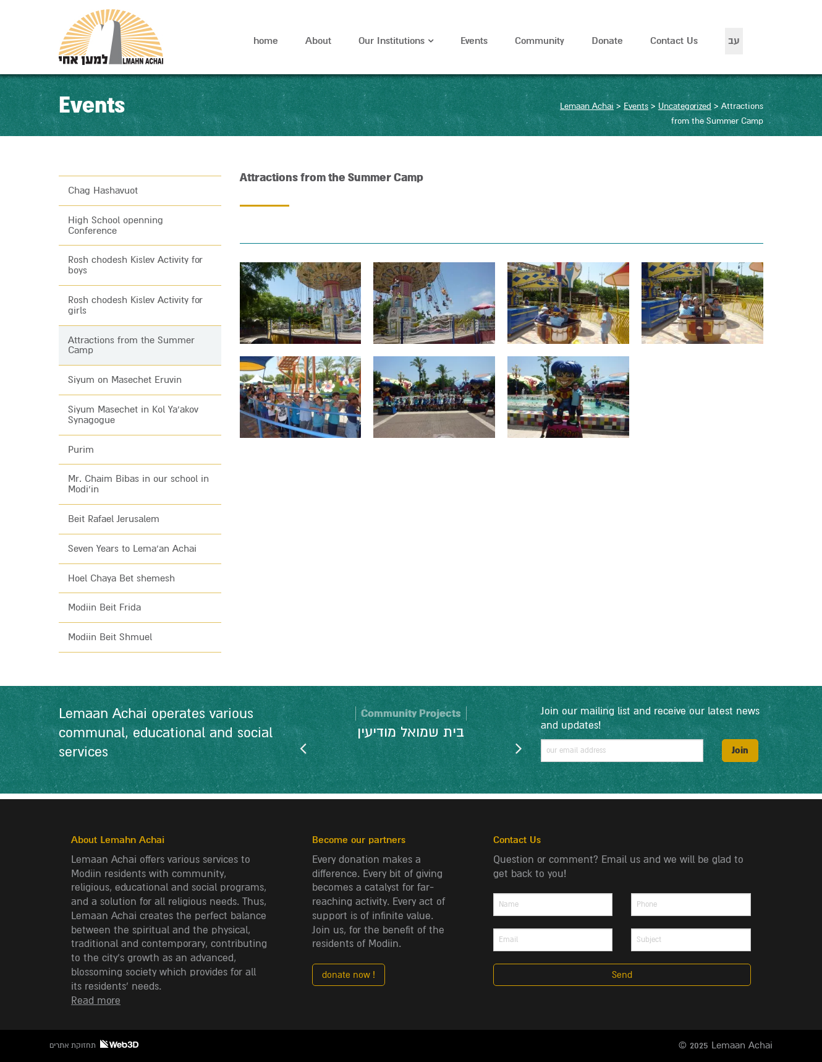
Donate (607, 41)
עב (734, 41)
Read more (96, 1001)
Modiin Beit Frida (104, 607)
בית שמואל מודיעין (410, 732)
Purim (81, 449)
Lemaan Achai (112, 37)
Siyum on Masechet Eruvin (125, 380)
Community (539, 41)
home (265, 41)
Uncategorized (684, 106)
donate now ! (348, 974)
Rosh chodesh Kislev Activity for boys (135, 265)
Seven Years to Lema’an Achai (132, 548)
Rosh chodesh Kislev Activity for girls (135, 305)
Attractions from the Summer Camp (131, 345)
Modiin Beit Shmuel (110, 637)
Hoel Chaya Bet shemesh (121, 578)
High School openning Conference (115, 225)
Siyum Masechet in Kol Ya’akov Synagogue (133, 414)
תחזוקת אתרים (93, 1045)
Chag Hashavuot (103, 190)
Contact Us (674, 41)
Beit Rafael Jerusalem (113, 519)
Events (474, 41)
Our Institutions (391, 41)
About (318, 41)
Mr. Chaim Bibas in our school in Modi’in (138, 484)
